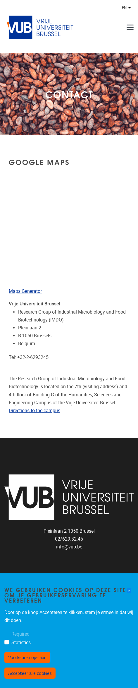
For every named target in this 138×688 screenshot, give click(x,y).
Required (20, 634)
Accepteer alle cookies (30, 673)
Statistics (21, 642)
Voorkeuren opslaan (27, 657)
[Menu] (130, 27)
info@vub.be (69, 547)
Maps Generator (25, 291)
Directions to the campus (34, 410)
